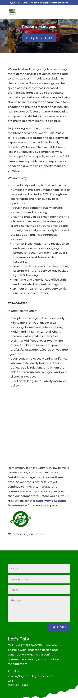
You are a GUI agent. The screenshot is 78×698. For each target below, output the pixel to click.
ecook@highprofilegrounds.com (30, 676)
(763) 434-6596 (31, 645)
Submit (59, 627)
